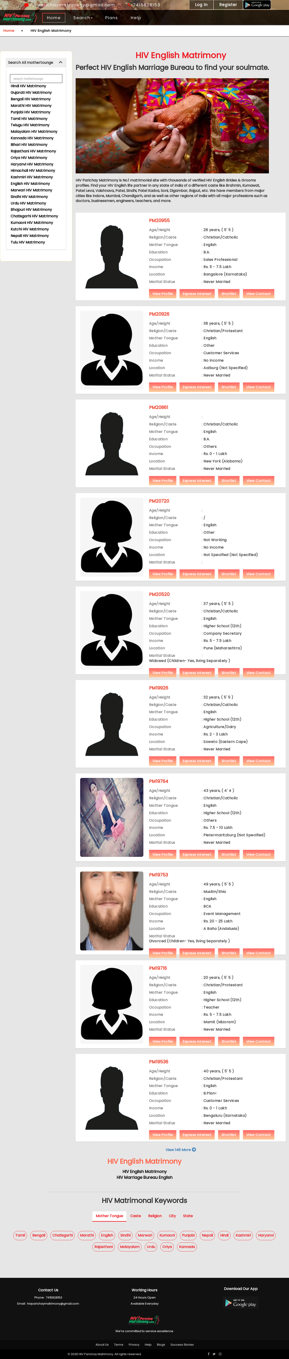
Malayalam (130, 1246)
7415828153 (144, 5)
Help (136, 18)
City (172, 1216)
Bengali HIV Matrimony (31, 99)
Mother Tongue (109, 1216)
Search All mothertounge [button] (30, 62)
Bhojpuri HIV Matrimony (31, 209)
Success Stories (182, 1345)
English (107, 1235)
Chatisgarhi (62, 1235)
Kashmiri (243, 1235)
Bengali (38, 1235)
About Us (102, 1345)
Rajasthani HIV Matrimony (33, 151)
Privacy (134, 1345)
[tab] (36, 62)
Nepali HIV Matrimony (30, 235)
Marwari (145, 1235)
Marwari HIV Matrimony (31, 190)
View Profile (162, 293)
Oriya (167, 1246)
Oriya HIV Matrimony (29, 157)
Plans (111, 18)
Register (228, 4)
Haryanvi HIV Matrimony (32, 164)
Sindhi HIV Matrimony (29, 196)
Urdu (151, 1246)
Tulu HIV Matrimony (28, 242)
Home (54, 18)
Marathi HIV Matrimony (31, 105)
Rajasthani (103, 1246)
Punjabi (188, 1235)
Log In (201, 4)
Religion (155, 1216)
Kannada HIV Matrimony (32, 138)
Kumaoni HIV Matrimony (32, 222)
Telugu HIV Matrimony (30, 125)
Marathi (87, 1235)
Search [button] (83, 18)
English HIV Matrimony (30, 183)
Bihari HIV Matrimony (29, 144)
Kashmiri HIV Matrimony (32, 177)
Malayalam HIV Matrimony (34, 131)
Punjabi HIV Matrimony (30, 112)
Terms (118, 1345)
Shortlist (228, 293)
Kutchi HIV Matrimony (30, 229)
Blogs (161, 1345)
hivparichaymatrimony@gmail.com (69, 5)
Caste (135, 1216)
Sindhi (125, 1235)
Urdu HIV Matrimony (28, 203)
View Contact (258, 293)
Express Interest (197, 293)
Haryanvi (266, 1235)
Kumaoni (167, 1235)
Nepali (207, 1235)
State (188, 1216)
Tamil (20, 1235)
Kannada (187, 1246)
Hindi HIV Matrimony (28, 86)
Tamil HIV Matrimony (29, 118)
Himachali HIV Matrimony (33, 170)
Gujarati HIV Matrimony (31, 92)
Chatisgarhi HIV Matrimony (34, 216)
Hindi (224, 1235)
